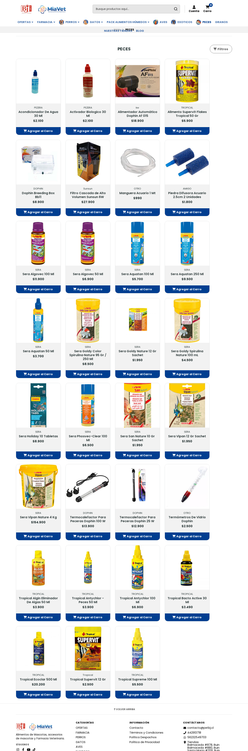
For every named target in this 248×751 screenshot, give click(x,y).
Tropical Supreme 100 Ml (35, 578)
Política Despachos (143, 637)
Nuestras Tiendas (118, 31)
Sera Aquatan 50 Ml (124, 266)
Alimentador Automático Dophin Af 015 (124, 110)
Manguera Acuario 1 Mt (80, 188)
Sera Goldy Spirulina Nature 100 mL (36, 347)
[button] (35, 129)
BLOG (140, 31)
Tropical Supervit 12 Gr (212, 502)
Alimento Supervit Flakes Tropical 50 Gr (168, 109)
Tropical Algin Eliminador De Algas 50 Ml (212, 425)
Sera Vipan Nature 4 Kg (36, 423)
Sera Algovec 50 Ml (212, 186)
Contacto (136, 628)
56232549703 (194, 637)
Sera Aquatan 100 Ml (36, 266)
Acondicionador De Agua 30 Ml (35, 109)
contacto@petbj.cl (198, 628)
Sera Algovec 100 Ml (168, 186)
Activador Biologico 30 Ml (80, 109)
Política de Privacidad (144, 642)
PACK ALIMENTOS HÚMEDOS (128, 22)
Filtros (220, 49)
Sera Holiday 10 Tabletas (80, 347)
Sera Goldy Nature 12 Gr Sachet (212, 267)
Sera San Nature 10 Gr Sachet (168, 347)
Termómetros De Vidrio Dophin (168, 423)
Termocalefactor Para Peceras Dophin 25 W (124, 425)
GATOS (96, 22)
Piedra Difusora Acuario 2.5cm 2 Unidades (124, 190)
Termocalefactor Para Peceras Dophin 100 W (79, 425)
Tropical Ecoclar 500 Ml (168, 502)
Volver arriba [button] (124, 610)
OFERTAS (25, 22)
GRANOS (221, 22)
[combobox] (136, 9)
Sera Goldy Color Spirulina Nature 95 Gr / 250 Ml (168, 269)
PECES (206, 22)
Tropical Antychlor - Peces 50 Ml (36, 502)
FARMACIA (46, 22)
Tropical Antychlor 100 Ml (80, 502)
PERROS (72, 22)
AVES (163, 22)
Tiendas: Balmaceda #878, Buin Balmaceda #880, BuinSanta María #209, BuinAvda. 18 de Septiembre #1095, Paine (206, 649)
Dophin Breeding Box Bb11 (212, 109)
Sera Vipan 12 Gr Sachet (212, 347)
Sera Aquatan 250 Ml (79, 266)
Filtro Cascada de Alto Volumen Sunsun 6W (35, 190)
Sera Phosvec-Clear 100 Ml (124, 347)
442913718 (192, 633)
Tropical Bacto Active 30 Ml (124, 502)
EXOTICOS (184, 22)
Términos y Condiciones (146, 633)
